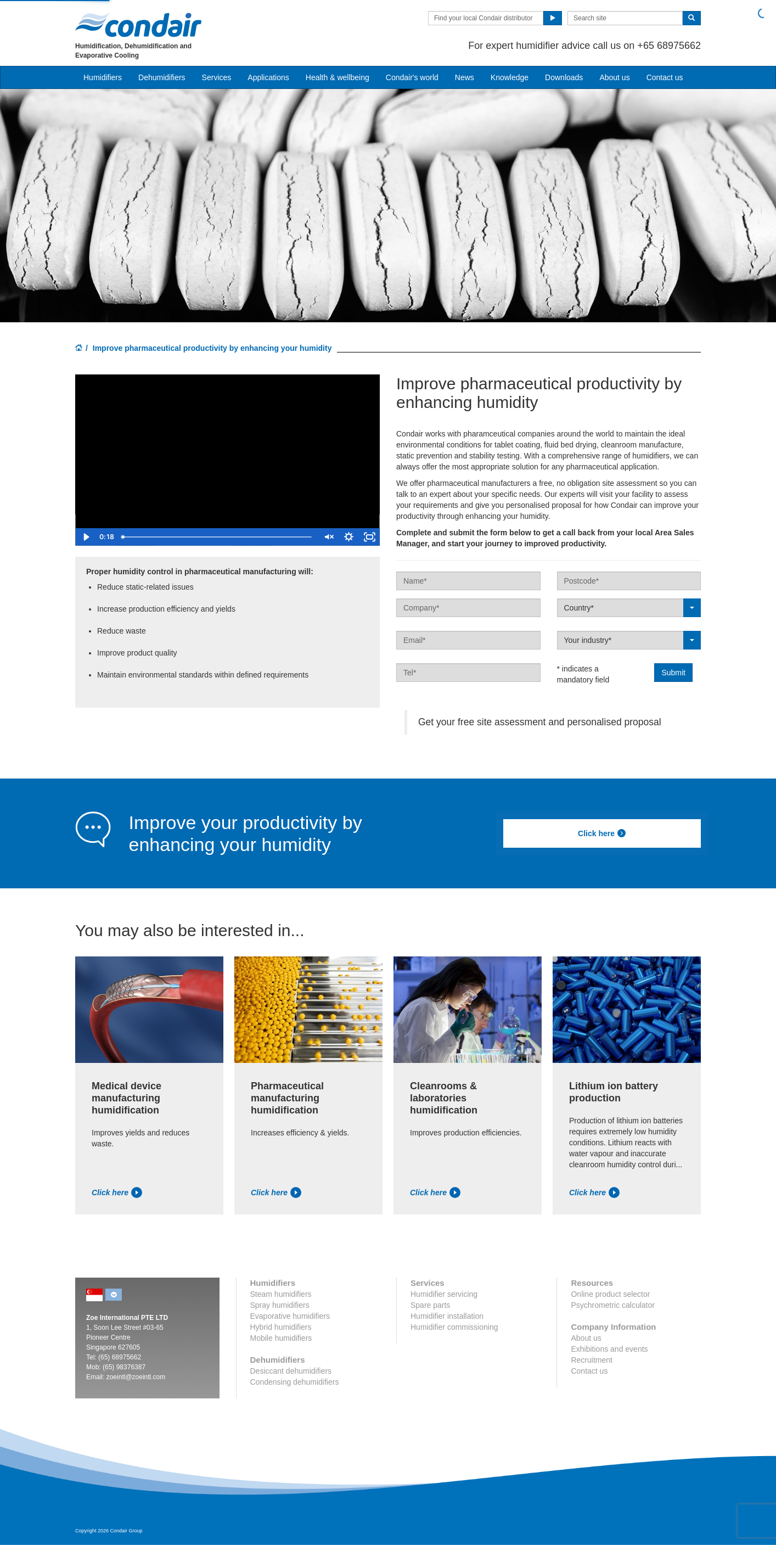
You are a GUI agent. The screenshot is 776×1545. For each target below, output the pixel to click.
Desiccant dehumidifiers (291, 1371)
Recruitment (591, 1360)
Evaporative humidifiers (290, 1316)
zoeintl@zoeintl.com (136, 1377)
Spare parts (430, 1305)
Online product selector (610, 1294)
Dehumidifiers (161, 77)
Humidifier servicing (444, 1294)
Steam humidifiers (281, 1294)
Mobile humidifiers (281, 1338)
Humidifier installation (447, 1316)
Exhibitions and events (609, 1349)
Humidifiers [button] (102, 77)
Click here (602, 833)
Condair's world (412, 77)
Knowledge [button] (509, 77)
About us (614, 77)
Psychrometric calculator (613, 1305)
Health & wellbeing (337, 77)
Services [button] (217, 77)
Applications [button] (268, 77)
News (464, 77)
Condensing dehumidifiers (294, 1382)
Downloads (564, 77)
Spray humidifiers (280, 1305)
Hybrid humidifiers (281, 1327)
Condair (138, 24)
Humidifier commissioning (454, 1327)
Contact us (664, 77)
